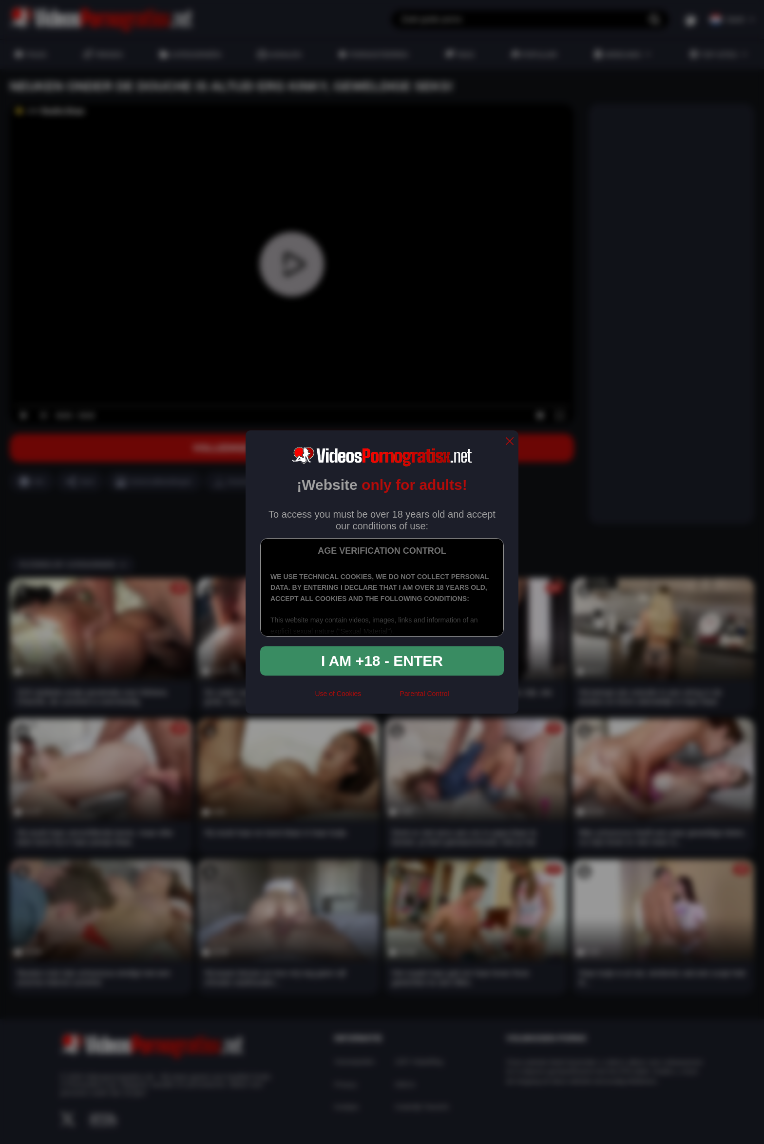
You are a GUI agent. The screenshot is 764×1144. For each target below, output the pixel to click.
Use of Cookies (338, 694)
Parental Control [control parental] (424, 694)
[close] (510, 441)
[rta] (380, 697)
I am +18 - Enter (382, 661)
